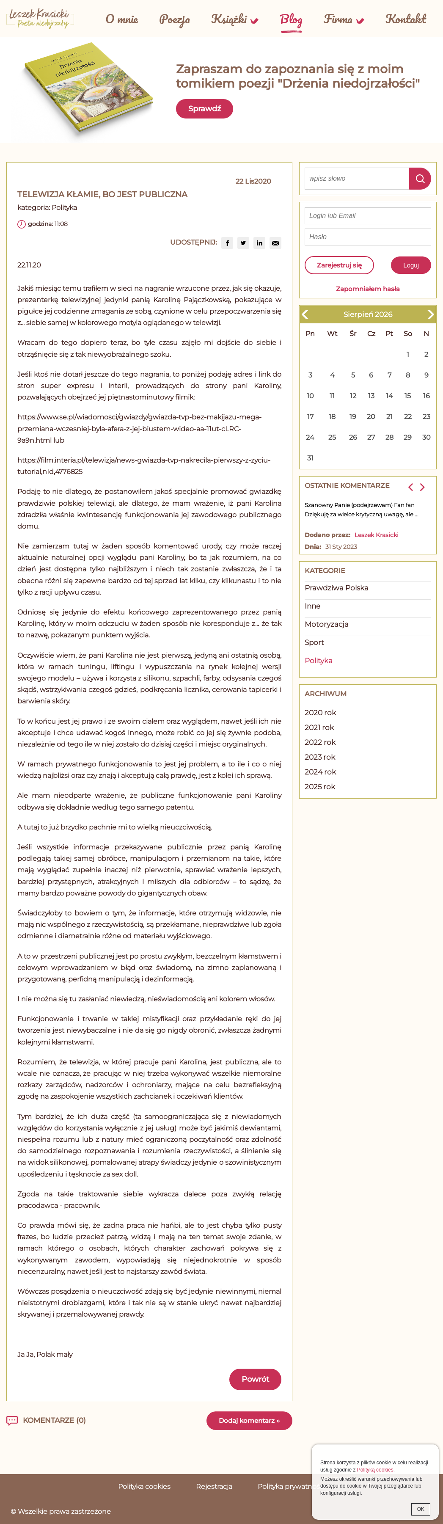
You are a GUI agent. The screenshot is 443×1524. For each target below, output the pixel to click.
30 (426, 437)
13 (371, 396)
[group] (227, 243)
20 (371, 417)
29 (408, 437)
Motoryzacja (327, 624)
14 (389, 396)
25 (332, 437)
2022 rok (320, 742)
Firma (338, 18)
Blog (291, 18)
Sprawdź (204, 108)
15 (407, 396)
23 (426, 417)
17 (310, 417)
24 (310, 437)
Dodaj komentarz (250, 1421)
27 (371, 437)
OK (420, 1509)
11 (332, 396)
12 (353, 396)
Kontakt (405, 18)
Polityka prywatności (291, 1487)
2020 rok (320, 712)
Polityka (64, 208)
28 (389, 437)
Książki (229, 18)
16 (426, 396)
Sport (314, 642)
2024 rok (320, 772)
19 (352, 417)
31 (310, 458)
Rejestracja (214, 1487)
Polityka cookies (144, 1487)
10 (310, 396)
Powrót (255, 1379)
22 (408, 417)
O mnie (121, 18)
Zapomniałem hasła (368, 289)
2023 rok (320, 757)
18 (332, 417)
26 (353, 437)
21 (389, 417)
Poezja (174, 18)
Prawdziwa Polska (337, 588)
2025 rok (320, 787)
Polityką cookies (375, 1470)
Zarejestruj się (339, 265)
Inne (312, 606)
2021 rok (319, 727)
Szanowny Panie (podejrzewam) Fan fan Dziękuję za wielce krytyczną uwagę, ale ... (361, 510)
